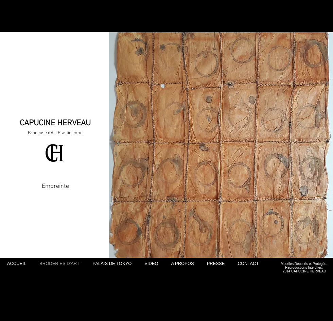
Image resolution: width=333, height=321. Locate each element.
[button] (221, 145)
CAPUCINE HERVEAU (55, 123)
